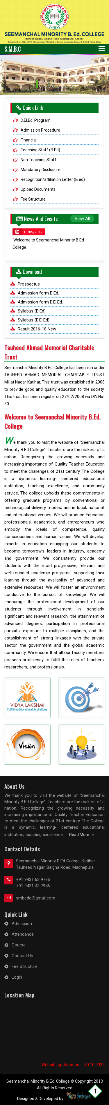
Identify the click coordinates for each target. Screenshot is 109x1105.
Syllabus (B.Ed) (32, 311)
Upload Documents (38, 189)
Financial (29, 140)
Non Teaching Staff (38, 159)
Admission (22, 923)
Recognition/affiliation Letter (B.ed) (53, 179)
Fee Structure (33, 199)
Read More (81, 834)
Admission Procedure (40, 130)
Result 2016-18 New (37, 329)
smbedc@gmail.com (35, 898)
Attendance (23, 934)
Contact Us (22, 955)
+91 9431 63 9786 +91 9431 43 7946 (33, 882)
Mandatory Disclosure (40, 169)
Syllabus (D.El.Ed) (33, 320)
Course (19, 945)
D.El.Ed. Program (36, 120)
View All (82, 218)
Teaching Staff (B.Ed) (40, 150)
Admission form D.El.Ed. (40, 302)
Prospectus (29, 284)
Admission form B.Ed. (38, 293)
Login (17, 977)
